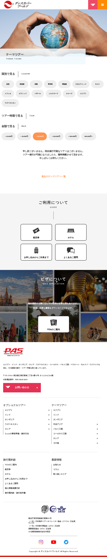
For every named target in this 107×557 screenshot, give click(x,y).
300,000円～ (88, 136)
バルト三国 (58, 429)
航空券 (8, 469)
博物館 (64, 84)
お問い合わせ (22, 387)
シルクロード (53, 93)
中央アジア (58, 424)
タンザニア (9, 420)
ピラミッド (23, 93)
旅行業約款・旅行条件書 (15, 493)
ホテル (8, 474)
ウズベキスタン (10, 103)
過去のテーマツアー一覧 (53, 176)
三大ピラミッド (80, 84)
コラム (56, 469)
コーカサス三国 (59, 434)
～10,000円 (8, 136)
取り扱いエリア (59, 474)
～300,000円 (72, 136)
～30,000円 (24, 136)
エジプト (83, 93)
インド (8, 415)
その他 (56, 443)
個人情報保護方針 (12, 488)
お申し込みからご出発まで (16, 479)
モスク (97, 84)
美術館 (22, 84)
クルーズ (69, 93)
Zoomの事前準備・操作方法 (17, 434)
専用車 (50, 84)
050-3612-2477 (21, 380)
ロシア (8, 429)
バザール (38, 93)
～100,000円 (56, 136)
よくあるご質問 (11, 484)
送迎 (7, 84)
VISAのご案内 (11, 465)
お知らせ (57, 465)
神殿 (36, 84)
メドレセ (8, 93)
